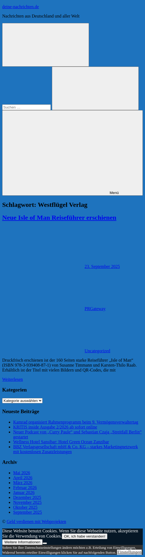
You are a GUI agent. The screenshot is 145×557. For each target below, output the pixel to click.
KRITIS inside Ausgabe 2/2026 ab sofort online (55, 427)
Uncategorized (97, 351)
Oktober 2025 (25, 507)
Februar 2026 (25, 487)
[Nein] (45, 543)
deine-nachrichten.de (20, 6)
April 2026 (22, 477)
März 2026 (22, 482)
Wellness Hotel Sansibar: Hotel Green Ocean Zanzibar (61, 441)
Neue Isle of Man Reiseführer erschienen (59, 217)
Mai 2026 (21, 472)
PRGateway (95, 308)
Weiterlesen (12, 379)
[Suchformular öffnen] (45, 45)
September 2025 (27, 512)
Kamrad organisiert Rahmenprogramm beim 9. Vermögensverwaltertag (75, 422)
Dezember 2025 (27, 497)
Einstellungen (129, 552)
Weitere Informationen (22, 542)
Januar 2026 (24, 492)
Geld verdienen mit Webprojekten (36, 521)
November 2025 (27, 502)
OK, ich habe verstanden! (84, 536)
